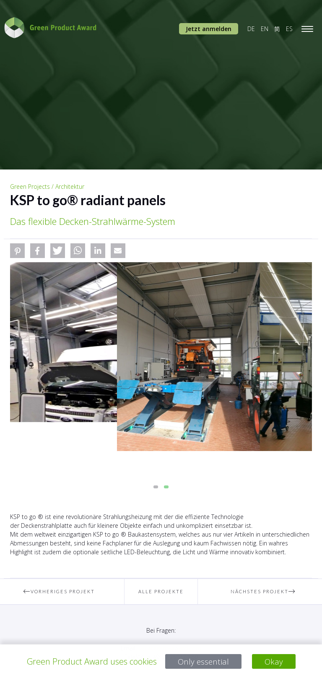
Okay (274, 661)
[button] (17, 250)
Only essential (203, 661)
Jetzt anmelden (208, 29)
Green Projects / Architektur (47, 186)
